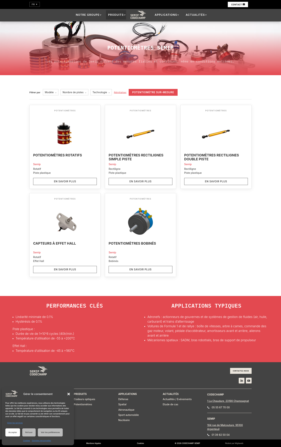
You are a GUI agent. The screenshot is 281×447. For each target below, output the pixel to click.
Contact (236, 4)
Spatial (122, 404)
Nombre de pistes (74, 92)
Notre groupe (87, 14)
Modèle (50, 92)
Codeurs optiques (84, 399)
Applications (166, 14)
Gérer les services (15, 423)
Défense (123, 399)
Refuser (29, 432)
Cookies (26, 440)
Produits (116, 14)
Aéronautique (126, 409)
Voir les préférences (50, 432)
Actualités (195, 14)
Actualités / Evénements (177, 399)
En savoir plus (65, 181)
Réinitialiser (120, 92)
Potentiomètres (83, 404)
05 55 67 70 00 (221, 407)
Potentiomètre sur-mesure (153, 92)
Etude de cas (170, 404)
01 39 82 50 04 (221, 434)
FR (34, 4)
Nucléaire (124, 420)
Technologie (101, 92)
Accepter (12, 432)
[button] (68, 394)
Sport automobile (128, 414)
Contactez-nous (241, 371)
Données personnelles (41, 440)
